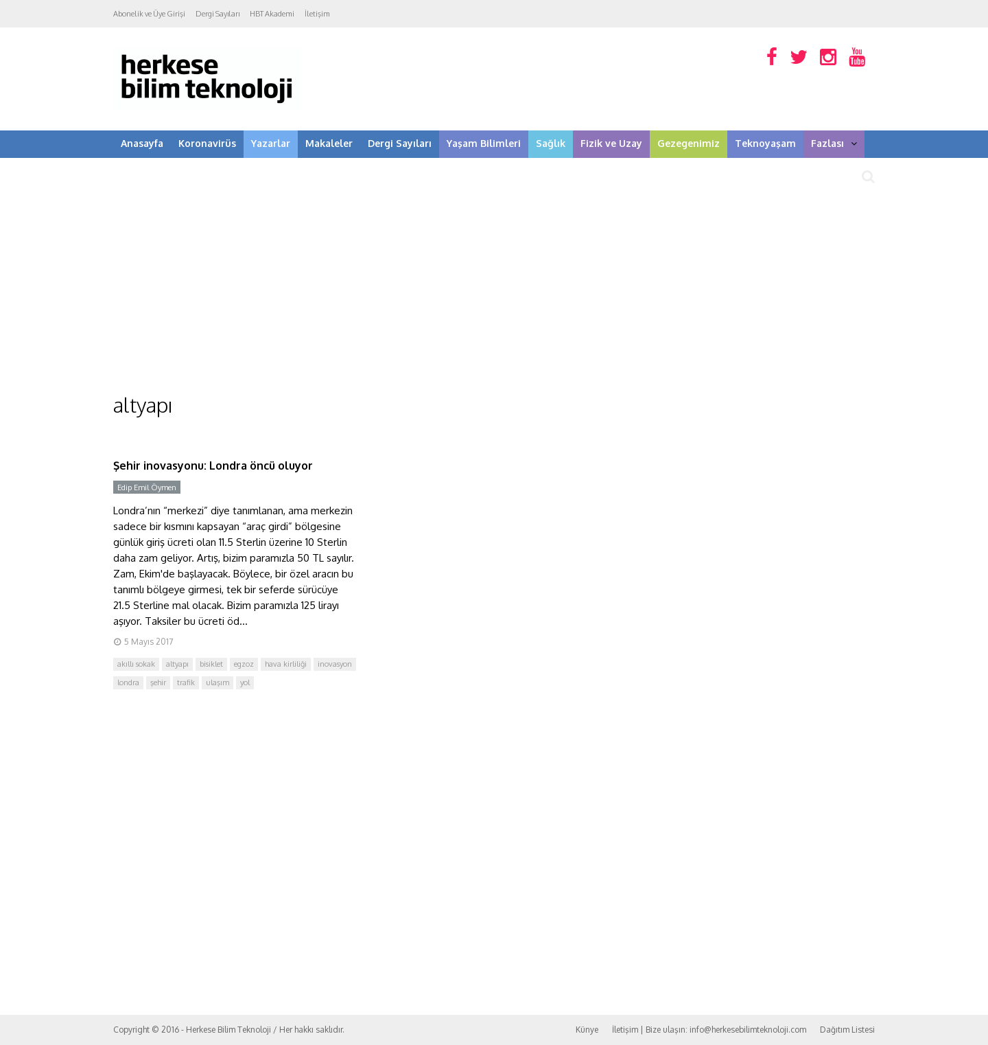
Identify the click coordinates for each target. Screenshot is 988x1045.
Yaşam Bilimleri (484, 143)
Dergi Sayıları (217, 14)
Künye (587, 1029)
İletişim (317, 14)
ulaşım (217, 682)
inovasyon (335, 664)
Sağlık (550, 143)
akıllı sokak (136, 664)
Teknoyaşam (765, 143)
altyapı (177, 664)
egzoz (244, 664)
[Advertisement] (494, 288)
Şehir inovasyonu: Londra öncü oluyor (213, 465)
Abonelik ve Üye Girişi (149, 14)
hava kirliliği (286, 664)
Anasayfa (142, 143)
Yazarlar (270, 143)
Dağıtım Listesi (847, 1029)
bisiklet (211, 664)
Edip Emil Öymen (146, 487)
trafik (186, 682)
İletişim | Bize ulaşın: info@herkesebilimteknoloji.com (709, 1029)
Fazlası (834, 143)
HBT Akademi (272, 14)
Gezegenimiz (688, 143)
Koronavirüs (207, 143)
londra (128, 682)
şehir (158, 682)
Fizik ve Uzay (611, 143)
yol (245, 682)
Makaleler (329, 143)
